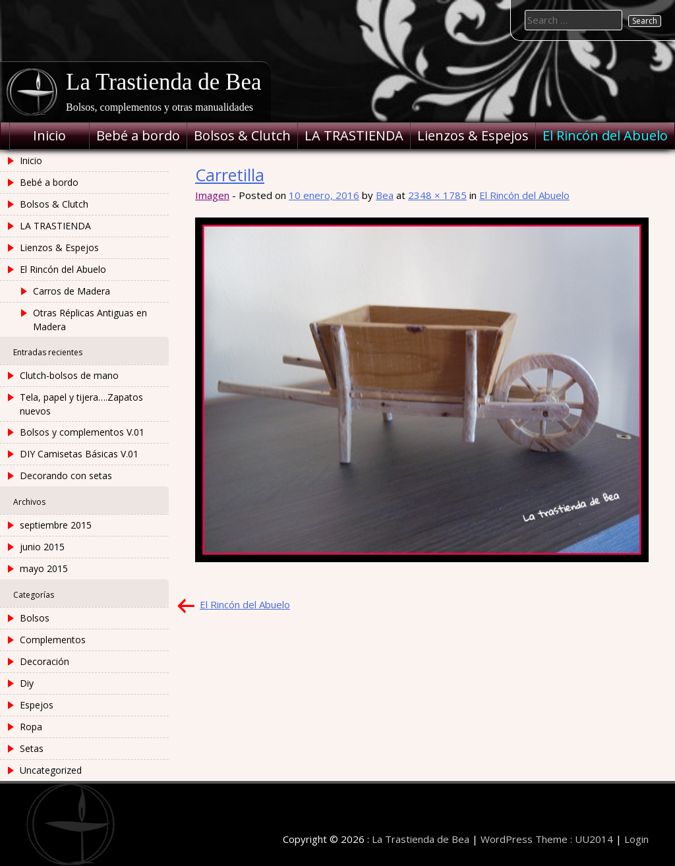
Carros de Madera (71, 291)
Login (636, 839)
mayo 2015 (44, 568)
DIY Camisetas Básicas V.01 (79, 453)
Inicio (49, 135)
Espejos (36, 705)
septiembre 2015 (56, 525)
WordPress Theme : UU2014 (547, 839)
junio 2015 (42, 546)
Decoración (44, 661)
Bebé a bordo (138, 135)
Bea (385, 195)
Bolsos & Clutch (242, 135)
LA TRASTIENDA (354, 135)
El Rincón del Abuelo (605, 135)
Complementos (53, 639)
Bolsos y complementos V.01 (82, 432)
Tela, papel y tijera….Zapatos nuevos (81, 404)
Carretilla (229, 174)
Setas (32, 748)
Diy (27, 683)
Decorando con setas (66, 475)
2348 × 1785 (437, 195)
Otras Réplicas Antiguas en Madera (90, 319)
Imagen (212, 195)
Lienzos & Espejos (473, 135)
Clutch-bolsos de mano (69, 375)
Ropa (31, 726)
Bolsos (34, 618)
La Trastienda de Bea (163, 82)
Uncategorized (51, 770)
